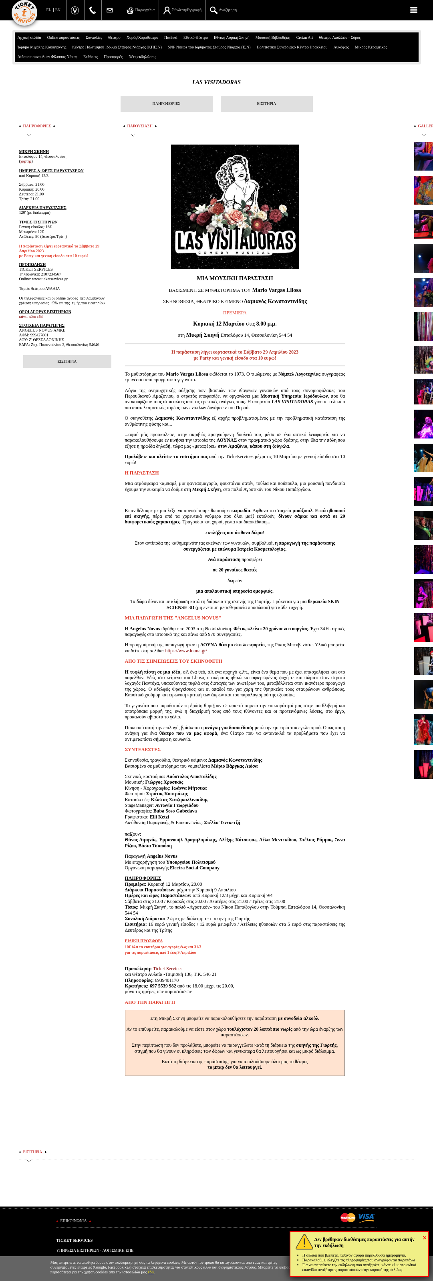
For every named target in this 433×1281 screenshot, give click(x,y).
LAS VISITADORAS (216, 82)
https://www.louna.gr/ (186, 651)
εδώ (151, 1272)
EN (57, 10)
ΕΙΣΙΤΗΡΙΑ (266, 103)
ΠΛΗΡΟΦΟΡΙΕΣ (167, 103)
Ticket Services (168, 968)
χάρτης (26, 161)
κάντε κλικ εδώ (31, 316)
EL (48, 10)
